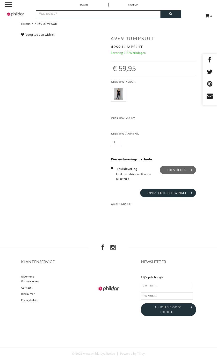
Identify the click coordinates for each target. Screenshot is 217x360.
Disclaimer (28, 294)
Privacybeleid (29, 300)
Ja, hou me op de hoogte (167, 309)
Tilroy (141, 353)
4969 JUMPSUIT (46, 24)
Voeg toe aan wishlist (37, 34)
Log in (84, 4)
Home (25, 24)
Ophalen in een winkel (167, 193)
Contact (26, 287)
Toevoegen (177, 170)
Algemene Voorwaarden (30, 279)
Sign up (133, 4)
